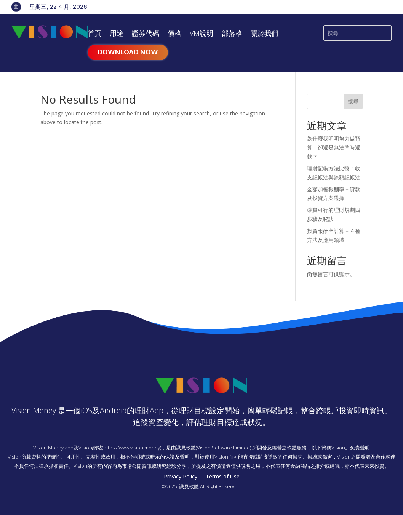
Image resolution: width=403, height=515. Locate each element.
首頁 (94, 34)
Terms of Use (223, 477)
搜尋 (353, 101)
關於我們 (264, 34)
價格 (174, 34)
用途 (116, 34)
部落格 (232, 34)
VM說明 (201, 34)
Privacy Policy (180, 477)
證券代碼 (145, 34)
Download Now (128, 52)
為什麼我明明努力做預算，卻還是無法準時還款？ (333, 147)
